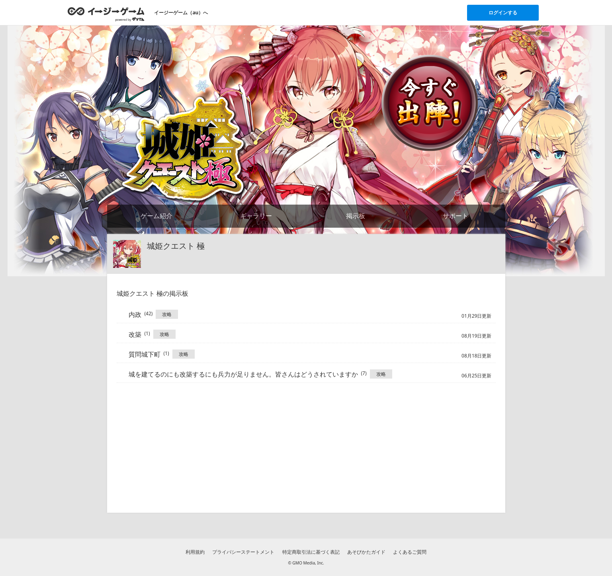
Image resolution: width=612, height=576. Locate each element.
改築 (135, 334)
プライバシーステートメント (243, 552)
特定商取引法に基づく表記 (311, 552)
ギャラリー (256, 215)
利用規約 (195, 552)
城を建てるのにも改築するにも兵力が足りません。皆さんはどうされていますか (243, 374)
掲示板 (355, 215)
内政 (135, 314)
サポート (455, 215)
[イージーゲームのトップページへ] (106, 14)
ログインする (503, 12)
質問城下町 (144, 354)
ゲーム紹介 (156, 215)
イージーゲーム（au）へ (181, 12)
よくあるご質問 (409, 552)
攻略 (167, 314)
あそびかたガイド (366, 552)
